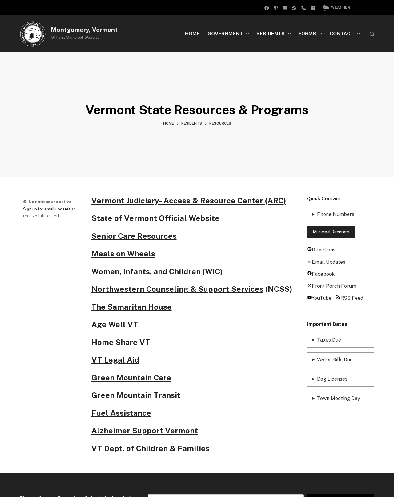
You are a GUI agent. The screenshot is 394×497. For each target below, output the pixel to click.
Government (229, 34)
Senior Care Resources (134, 236)
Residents (274, 34)
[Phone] (303, 8)
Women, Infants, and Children (146, 271)
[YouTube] (285, 8)
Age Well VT (114, 324)
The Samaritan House (131, 306)
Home (192, 34)
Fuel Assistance (121, 413)
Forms (311, 34)
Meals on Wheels (123, 253)
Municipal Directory (331, 232)
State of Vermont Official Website (155, 218)
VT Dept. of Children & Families (150, 448)
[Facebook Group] (266, 8)
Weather (336, 7)
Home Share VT (120, 342)
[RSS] (294, 8)
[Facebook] (276, 8)
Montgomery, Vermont (84, 30)
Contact (346, 34)
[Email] (313, 8)
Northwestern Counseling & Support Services (177, 289)
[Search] (372, 34)
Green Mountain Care (131, 377)
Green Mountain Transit (135, 395)
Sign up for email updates (47, 209)
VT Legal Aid (115, 359)
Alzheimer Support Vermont (144, 430)
